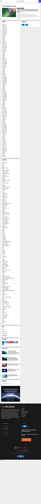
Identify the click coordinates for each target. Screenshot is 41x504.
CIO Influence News (19, 8)
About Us (22, 408)
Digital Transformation (5, 212)
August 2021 (4, 100)
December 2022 (4, 78)
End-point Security (5, 219)
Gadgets (3, 230)
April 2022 (3, 89)
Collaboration (4, 195)
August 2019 (4, 133)
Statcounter (2, 460)
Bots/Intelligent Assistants (6, 180)
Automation (4, 174)
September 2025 (4, 33)
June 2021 (3, 103)
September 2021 (4, 99)
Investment (3, 253)
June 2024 (3, 54)
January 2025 (4, 44)
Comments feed (4, 333)
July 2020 (3, 118)
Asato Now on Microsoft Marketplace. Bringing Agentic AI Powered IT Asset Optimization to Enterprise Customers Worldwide (13, 359)
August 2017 (4, 152)
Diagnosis (3, 211)
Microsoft (3, 272)
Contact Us (23, 416)
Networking (4, 282)
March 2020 (4, 123)
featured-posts (4, 226)
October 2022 (4, 81)
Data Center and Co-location (6, 203)
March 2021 (4, 107)
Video (3, 313)
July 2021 (3, 101)
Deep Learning (4, 208)
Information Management (6, 245)
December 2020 (4, 111)
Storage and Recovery (5, 302)
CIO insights (4, 189)
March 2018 (4, 146)
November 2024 (4, 47)
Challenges (4, 185)
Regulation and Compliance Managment (8, 290)
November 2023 (4, 63)
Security (23, 8)
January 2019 (4, 142)
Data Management (5, 204)
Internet (3, 249)
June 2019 (3, 135)
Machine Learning (5, 264)
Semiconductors (4, 301)
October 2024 (4, 48)
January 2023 (4, 77)
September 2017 (4, 150)
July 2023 (3, 69)
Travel (3, 310)
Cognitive (3, 192)
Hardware (3, 237)
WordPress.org (4, 335)
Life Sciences (4, 263)
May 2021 (3, 104)
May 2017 (3, 153)
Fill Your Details (26, 439)
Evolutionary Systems (5, 223)
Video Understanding (5, 314)
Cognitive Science (5, 193)
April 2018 (3, 145)
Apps (3, 169)
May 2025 (3, 39)
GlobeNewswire (20, 13)
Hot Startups (4, 238)
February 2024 (4, 59)
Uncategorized (4, 312)
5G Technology (4, 162)
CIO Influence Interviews (25, 412)
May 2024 (3, 55)
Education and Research (6, 218)
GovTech (3, 234)
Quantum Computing (5, 287)
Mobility (3, 275)
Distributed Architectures (6, 214)
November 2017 (4, 149)
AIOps (3, 163)
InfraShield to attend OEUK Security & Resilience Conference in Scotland (13, 364)
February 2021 (4, 108)
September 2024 (4, 50)
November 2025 (4, 31)
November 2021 (4, 96)
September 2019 (4, 131)
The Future (3, 309)
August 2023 (4, 67)
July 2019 (3, 134)
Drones (3, 215)
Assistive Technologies (5, 170)
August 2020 (4, 116)
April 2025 (3, 40)
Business (3, 181)
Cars (3, 184)
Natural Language (5, 279)
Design (3, 210)
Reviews (3, 291)
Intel (2, 248)
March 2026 (4, 25)
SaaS (3, 295)
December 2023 (4, 62)
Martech (3, 268)
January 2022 (4, 93)
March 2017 (4, 156)
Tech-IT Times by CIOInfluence (6, 306)
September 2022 (4, 82)
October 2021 (4, 97)
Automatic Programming (6, 173)
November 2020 (4, 112)
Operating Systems (5, 283)
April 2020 (3, 122)
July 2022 (3, 85)
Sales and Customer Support (6, 297)
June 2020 (3, 119)
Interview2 (3, 252)
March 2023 (4, 74)
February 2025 (4, 43)
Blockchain (4, 178)
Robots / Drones (4, 294)
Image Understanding (5, 242)
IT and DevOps (4, 256)
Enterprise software (5, 222)
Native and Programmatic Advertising (8, 278)
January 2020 (4, 126)
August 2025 (4, 35)
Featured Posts (23, 415)
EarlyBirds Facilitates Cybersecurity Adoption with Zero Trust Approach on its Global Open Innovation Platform (27, 11)
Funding (3, 229)
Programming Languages (6, 286)
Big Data (3, 177)
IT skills (3, 260)
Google (3, 233)
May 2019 (3, 137)
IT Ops (3, 257)
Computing (3, 199)
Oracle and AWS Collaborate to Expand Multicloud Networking (12, 375)
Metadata (3, 271)
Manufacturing (4, 267)
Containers (3, 200)
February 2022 (4, 92)
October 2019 (4, 130)
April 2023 (3, 73)
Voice (3, 320)
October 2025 (4, 32)
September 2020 (4, 115)
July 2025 (3, 36)
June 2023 (3, 70)
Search (3, 298)
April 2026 (3, 24)
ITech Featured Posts (5, 261)
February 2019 (4, 141)
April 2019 (3, 138)
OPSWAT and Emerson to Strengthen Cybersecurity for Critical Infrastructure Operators (13, 370)
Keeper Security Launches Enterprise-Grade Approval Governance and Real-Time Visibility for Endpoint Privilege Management (13, 352)
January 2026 (4, 28)
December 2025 (4, 29)
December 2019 (4, 127)
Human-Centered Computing (6, 241)
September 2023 (4, 66)
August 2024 (4, 51)
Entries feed (4, 331)
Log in (3, 329)
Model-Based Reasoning (6, 276)
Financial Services (5, 227)
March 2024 (4, 58)
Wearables (3, 321)
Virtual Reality (4, 316)
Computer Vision (4, 196)
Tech (3, 305)
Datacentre (3, 207)
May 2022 (3, 88)
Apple (3, 166)
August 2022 (4, 84)
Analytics (3, 165)
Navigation (3, 280)
